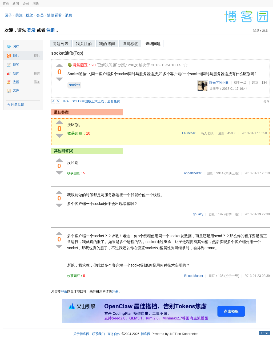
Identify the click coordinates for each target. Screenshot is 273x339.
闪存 (16, 46)
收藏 (16, 82)
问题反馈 (17, 104)
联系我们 (98, 334)
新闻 (16, 3)
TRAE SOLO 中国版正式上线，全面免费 (91, 101)
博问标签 (130, 44)
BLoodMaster (193, 276)
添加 (37, 82)
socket (74, 85)
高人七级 (207, 133)
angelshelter (192, 173)
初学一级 (240, 82)
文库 (16, 90)
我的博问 (107, 44)
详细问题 (153, 44)
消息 (68, 15)
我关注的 (84, 44)
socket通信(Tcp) (67, 53)
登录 (31, 30)
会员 (26, 3)
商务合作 (113, 334)
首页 (6, 3)
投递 (37, 73)
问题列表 (61, 44)
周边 (36, 3)
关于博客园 (81, 334)
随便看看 (54, 15)
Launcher (188, 133)
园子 (8, 15)
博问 (16, 55)
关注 (19, 15)
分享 (266, 101)
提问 (37, 55)
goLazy (198, 214)
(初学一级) (231, 214)
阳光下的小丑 (218, 82)
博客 (16, 64)
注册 (50, 30)
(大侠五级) (231, 173)
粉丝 (29, 15)
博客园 (145, 334)
